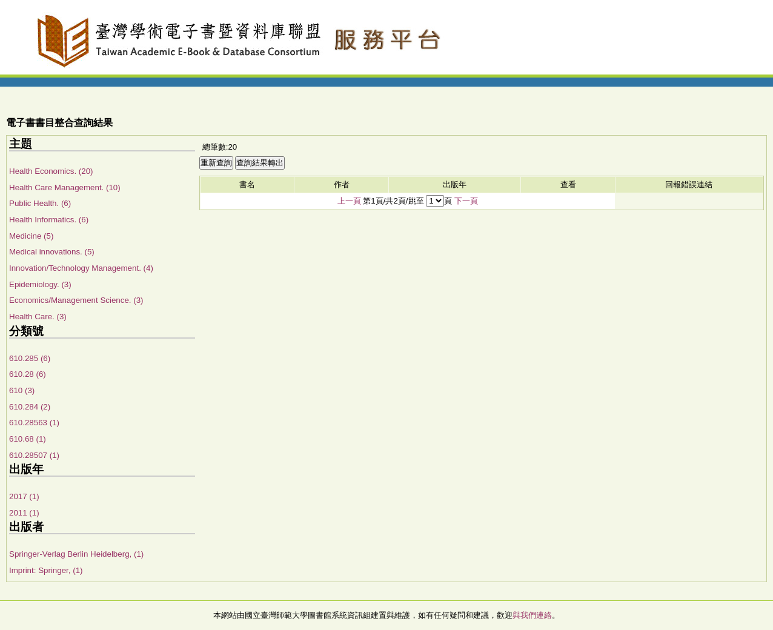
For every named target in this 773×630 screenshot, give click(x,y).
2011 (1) (24, 512)
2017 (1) (24, 496)
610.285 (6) (29, 358)
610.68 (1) (27, 438)
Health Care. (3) (38, 316)
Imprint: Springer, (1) (45, 570)
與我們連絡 (532, 615)
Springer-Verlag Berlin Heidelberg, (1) (76, 554)
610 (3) (22, 390)
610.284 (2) (29, 406)
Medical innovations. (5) (52, 251)
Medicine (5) (31, 235)
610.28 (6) (27, 374)
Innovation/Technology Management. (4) (81, 268)
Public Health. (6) (40, 203)
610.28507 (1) (34, 455)
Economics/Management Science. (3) (76, 300)
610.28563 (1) (34, 422)
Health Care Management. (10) (65, 187)
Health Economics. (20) (51, 171)
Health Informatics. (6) (48, 219)
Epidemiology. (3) (40, 284)
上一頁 (349, 200)
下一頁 (466, 200)
